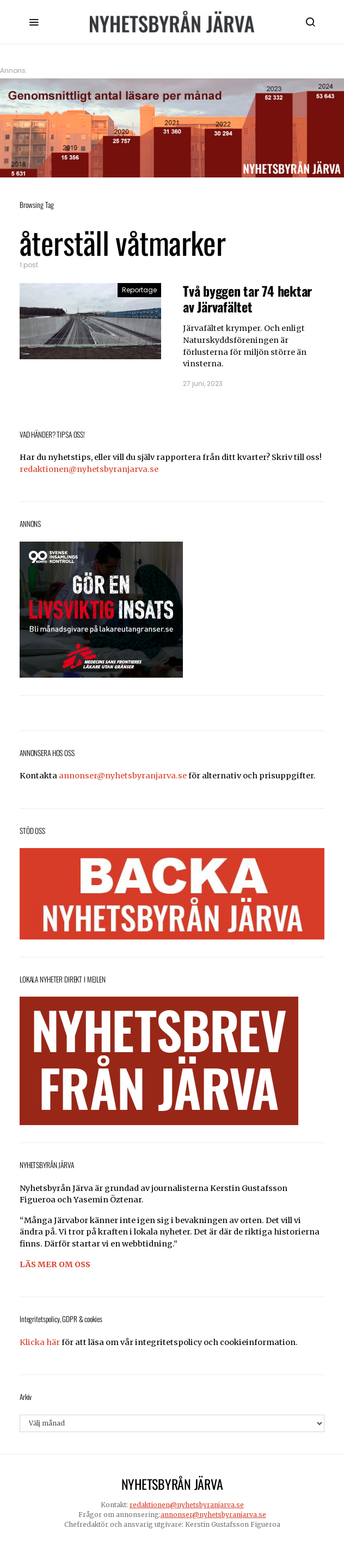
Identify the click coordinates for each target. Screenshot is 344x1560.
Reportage (139, 289)
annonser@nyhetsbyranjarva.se (123, 776)
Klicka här (40, 1342)
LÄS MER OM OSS (55, 1264)
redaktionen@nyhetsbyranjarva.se (89, 469)
